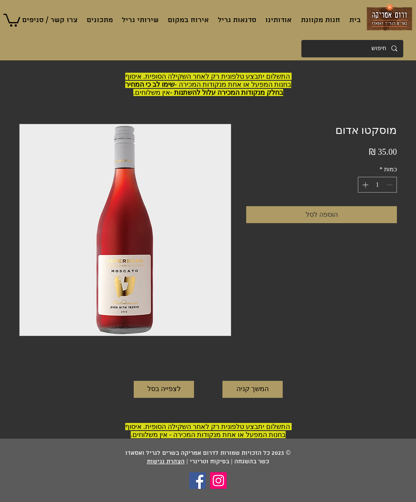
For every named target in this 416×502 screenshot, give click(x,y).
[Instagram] (218, 480)
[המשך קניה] (252, 389)
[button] (11, 19)
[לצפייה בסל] (164, 389)
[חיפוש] (352, 48)
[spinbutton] (377, 184)
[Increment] (364, 184)
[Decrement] (390, 184)
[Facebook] (197, 480)
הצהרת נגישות (166, 461)
